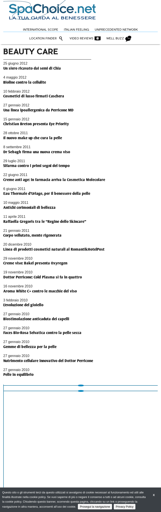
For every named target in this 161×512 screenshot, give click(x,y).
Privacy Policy (124, 506)
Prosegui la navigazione (95, 506)
